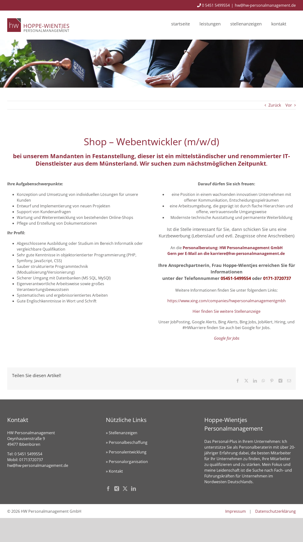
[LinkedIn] (133, 488)
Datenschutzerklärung (275, 511)
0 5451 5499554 (213, 5)
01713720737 (31, 459)
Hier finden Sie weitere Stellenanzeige (227, 311)
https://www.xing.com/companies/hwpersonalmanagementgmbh (226, 300)
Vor (288, 105)
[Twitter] (125, 488)
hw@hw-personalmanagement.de (265, 5)
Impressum (235, 511)
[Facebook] (108, 488)
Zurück (274, 105)
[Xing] (116, 488)
